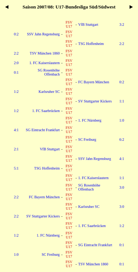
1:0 (121, 120)
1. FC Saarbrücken (46, 111)
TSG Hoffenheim (91, 44)
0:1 (16, 72)
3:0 (121, 187)
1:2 (16, 92)
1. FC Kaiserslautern (44, 63)
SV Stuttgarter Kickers (95, 101)
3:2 (121, 24)
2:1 (16, 149)
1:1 (121, 101)
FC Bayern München (93, 82)
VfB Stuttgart (88, 24)
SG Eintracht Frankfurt (43, 130)
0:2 (16, 34)
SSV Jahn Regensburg (43, 34)
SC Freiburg (87, 139)
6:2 (121, 139)
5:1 (16, 168)
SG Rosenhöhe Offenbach (49, 72)
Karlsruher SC (49, 92)
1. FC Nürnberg (90, 120)
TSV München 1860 (45, 53)
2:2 (121, 44)
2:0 (16, 63)
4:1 (16, 130)
